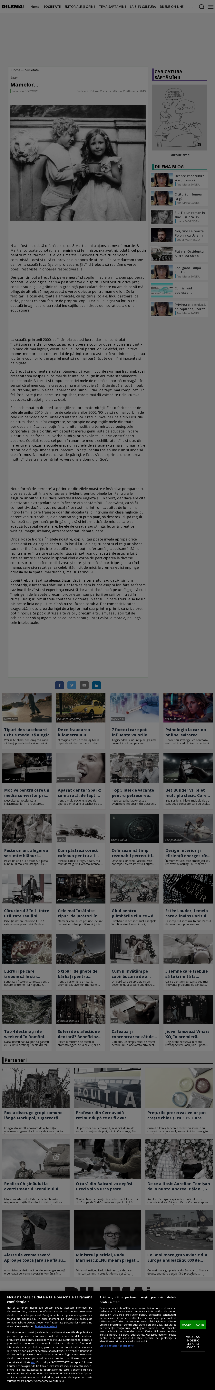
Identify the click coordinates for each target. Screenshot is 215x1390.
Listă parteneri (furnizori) (116, 1345)
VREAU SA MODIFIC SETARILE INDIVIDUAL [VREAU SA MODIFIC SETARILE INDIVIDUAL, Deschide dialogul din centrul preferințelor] (193, 1342)
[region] (107, 1340)
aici (33, 1362)
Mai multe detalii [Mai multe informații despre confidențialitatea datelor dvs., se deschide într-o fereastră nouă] (46, 1326)
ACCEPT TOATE (193, 1324)
